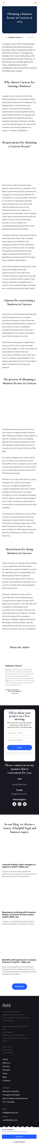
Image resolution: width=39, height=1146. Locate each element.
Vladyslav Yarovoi (15, 37)
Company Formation (11, 1095)
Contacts (6, 1081)
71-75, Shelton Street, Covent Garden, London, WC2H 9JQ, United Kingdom (15, 1018)
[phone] (19, 740)
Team (4, 1074)
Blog (4, 1077)
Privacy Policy (7, 1047)
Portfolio (6, 1070)
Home (5, 1059)
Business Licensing (10, 1091)
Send (20, 748)
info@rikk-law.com (10, 1113)
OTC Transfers (8, 1102)
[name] (19, 733)
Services (5, 1066)
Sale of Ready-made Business (15, 1098)
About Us (6, 1063)
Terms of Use (7, 1050)
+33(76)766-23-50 (9, 1120)
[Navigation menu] (35, 3)
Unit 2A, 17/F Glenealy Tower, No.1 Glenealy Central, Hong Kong (15, 1038)
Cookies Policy (7, 1053)
